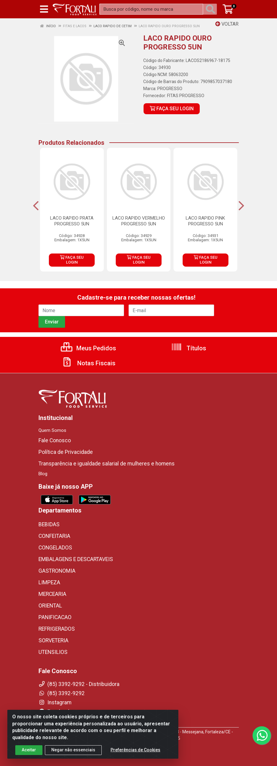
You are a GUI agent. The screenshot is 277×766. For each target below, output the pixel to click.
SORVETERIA (53, 640)
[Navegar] (35, 206)
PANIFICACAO (54, 617)
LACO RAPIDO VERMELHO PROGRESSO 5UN (138, 221)
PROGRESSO (169, 88)
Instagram (54, 702)
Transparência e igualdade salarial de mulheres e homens (106, 464)
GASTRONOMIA (56, 571)
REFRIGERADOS (56, 629)
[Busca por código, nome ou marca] (151, 9)
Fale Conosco (54, 440)
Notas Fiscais (88, 363)
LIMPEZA (49, 582)
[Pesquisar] (211, 9)
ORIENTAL (50, 606)
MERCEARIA (52, 594)
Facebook (54, 712)
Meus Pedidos (88, 348)
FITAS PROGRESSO (185, 95)
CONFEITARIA (54, 536)
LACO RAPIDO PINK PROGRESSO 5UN (205, 221)
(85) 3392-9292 (61, 693)
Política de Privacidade (65, 452)
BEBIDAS (49, 524)
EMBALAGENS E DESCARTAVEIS (75, 559)
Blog (42, 473)
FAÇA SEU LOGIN (172, 108)
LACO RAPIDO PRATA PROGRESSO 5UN (71, 221)
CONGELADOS (55, 548)
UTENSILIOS (52, 652)
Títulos (188, 348)
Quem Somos (52, 430)
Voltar (227, 24)
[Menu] (43, 9)
